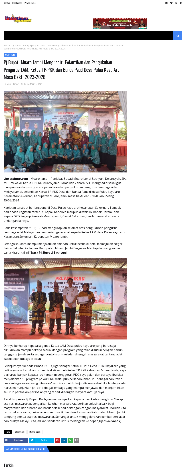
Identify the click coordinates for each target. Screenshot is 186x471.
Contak (7, 2)
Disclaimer (17, 2)
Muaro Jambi (21, 45)
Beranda (8, 45)
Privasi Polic (30, 2)
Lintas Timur (13, 83)
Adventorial (20, 431)
